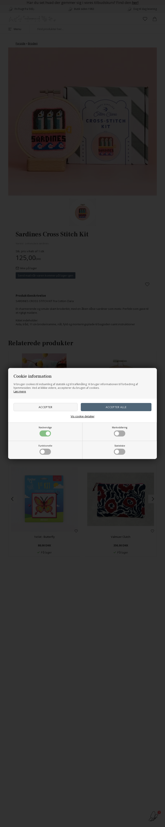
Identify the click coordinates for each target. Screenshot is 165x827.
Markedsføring (119, 431)
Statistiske (119, 449)
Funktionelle (45, 449)
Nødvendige (45, 431)
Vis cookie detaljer (83, 416)
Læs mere (20, 391)
